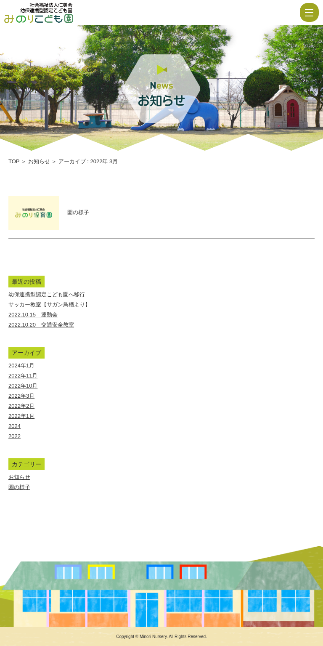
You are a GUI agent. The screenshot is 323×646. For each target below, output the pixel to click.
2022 (14, 436)
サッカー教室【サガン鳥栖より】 (49, 304)
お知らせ (39, 161)
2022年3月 (21, 396)
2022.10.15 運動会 (33, 314)
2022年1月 (21, 416)
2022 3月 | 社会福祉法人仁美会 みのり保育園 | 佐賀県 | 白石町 (64, 12)
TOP (13, 161)
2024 (14, 426)
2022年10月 (22, 386)
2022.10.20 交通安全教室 (41, 325)
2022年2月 (21, 406)
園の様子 (19, 487)
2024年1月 (21, 365)
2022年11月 (22, 375)
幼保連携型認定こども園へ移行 (46, 294)
